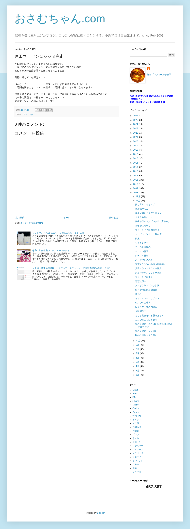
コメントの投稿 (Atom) (31, 223)
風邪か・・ (140, 294)
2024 (136, 124)
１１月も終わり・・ (145, 217)
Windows (136, 416)
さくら (135, 438)
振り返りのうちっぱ (145, 204)
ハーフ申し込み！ (144, 260)
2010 (136, 184)
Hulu (134, 393)
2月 (138, 374)
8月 (138, 349)
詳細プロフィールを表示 (159, 74)
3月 (138, 370)
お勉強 (135, 431)
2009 (136, 188)
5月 (138, 362)
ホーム (66, 217)
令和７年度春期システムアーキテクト (51, 250)
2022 (136, 133)
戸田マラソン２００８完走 (148, 268)
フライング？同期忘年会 (147, 230)
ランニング (28, 114)
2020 (136, 141)
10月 (138, 340)
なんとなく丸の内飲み (146, 307)
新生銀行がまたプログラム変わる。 (152, 221)
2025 (136, 120)
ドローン (136, 442)
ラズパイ (136, 457)
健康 (134, 468)
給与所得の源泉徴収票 (146, 290)
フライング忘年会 (144, 277)
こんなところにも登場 (146, 319)
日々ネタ (136, 472)
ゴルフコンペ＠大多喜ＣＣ (148, 213)
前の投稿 (113, 217)
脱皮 (137, 238)
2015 (136, 163)
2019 (136, 145)
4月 (138, 366)
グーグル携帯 (141, 255)
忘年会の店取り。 (144, 225)
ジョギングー (141, 243)
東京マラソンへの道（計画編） (150, 264)
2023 (136, 128)
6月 (138, 358)
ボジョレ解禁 (141, 251)
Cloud (135, 390)
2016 (136, 158)
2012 (136, 175)
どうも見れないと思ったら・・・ (151, 315)
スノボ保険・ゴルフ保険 (147, 285)
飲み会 (135, 464)
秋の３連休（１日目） (146, 335)
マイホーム (137, 449)
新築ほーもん (141, 208)
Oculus (135, 408)
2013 (136, 171)
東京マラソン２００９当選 (148, 273)
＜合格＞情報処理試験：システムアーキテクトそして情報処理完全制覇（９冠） (71, 268)
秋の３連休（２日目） (146, 331)
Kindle (135, 404)
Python (135, 412)
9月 (138, 345)
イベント (136, 419)
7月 (138, 353)
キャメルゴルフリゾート (147, 298)
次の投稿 (20, 217)
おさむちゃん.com (60, 18)
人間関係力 (140, 311)
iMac (134, 397)
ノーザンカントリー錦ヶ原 (148, 234)
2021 (136, 137)
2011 (136, 180)
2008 (136, 192)
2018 (136, 150)
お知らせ (136, 427)
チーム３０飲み (143, 247)
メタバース (137, 453)
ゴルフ (135, 434)
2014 (136, 167)
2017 (136, 154)
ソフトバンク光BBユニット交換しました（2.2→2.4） (58, 233)
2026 (136, 115)
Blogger (100, 513)
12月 (138, 196)
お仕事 (135, 423)
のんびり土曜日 (143, 302)
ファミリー (137, 445)
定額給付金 (140, 281)
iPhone (135, 401)
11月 (138, 200)
